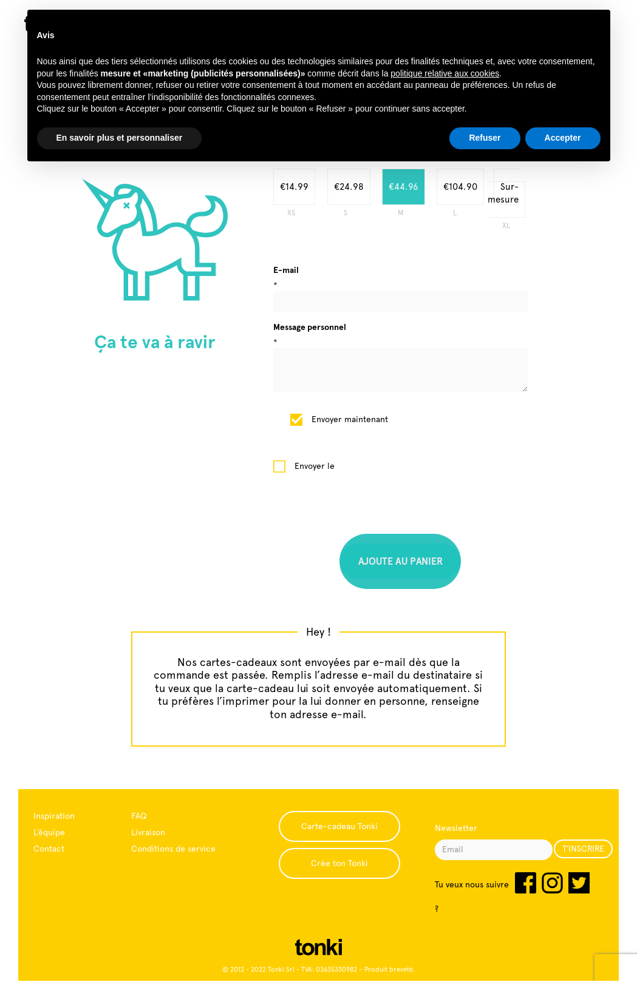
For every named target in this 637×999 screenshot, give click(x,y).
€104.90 (460, 186)
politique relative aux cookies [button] (444, 73)
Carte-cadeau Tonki (339, 826)
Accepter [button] (563, 138)
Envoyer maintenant (350, 419)
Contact (48, 848)
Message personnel (309, 327)
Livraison (148, 832)
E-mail (286, 270)
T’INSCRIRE (583, 848)
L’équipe (49, 832)
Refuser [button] (484, 138)
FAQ (138, 816)
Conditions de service (173, 848)
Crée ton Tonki (339, 863)
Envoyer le (315, 466)
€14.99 (294, 186)
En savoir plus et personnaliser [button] (119, 138)
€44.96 (403, 186)
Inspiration (54, 816)
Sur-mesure (503, 193)
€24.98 (349, 186)
